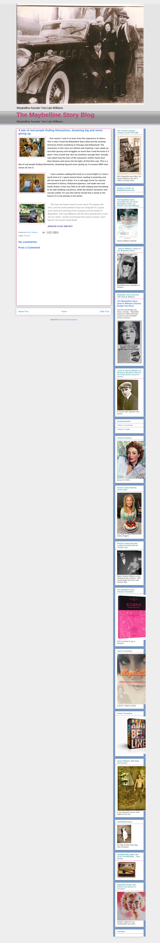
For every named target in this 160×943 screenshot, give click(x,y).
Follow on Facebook (125, 425)
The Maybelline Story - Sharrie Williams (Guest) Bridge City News (129, 303)
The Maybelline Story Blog (55, 114)
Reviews (27, 236)
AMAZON (52, 226)
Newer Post (23, 311)
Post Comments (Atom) (68, 320)
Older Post (104, 311)
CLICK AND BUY (65, 226)
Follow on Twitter (123, 429)
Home (64, 311)
